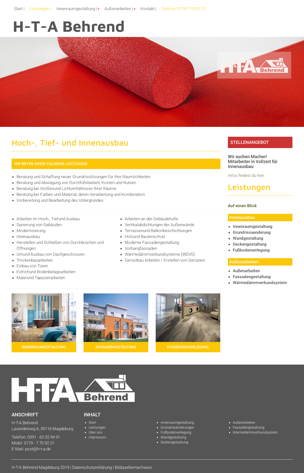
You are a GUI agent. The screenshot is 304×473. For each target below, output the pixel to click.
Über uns (95, 432)
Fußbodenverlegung (251, 250)
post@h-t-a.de (38, 448)
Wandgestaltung (248, 238)
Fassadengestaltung (252, 276)
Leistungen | (40, 8)
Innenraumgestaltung (252, 226)
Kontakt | (148, 8)
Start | (19, 8)
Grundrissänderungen (177, 427)
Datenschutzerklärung (92, 467)
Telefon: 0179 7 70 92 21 (183, 8)
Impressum (97, 437)
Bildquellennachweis (133, 467)
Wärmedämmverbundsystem (260, 282)
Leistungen (97, 427)
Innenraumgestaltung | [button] (78, 8)
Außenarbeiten (246, 270)
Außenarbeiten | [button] (119, 8)
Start (92, 422)
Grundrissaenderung (252, 232)
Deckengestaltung (250, 244)
